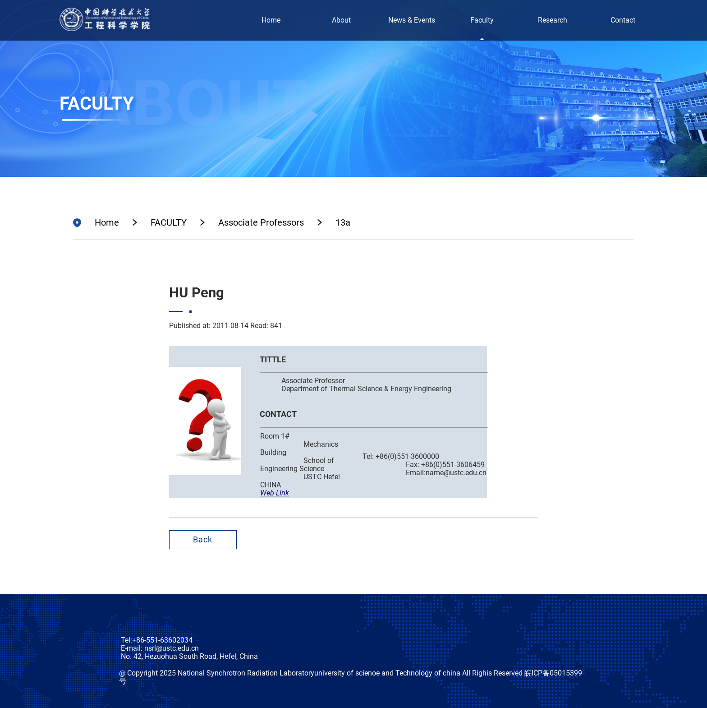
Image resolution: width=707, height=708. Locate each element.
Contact (623, 20)
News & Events (411, 20)
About (341, 20)
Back (202, 539)
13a (342, 222)
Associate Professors (261, 222)
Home (271, 20)
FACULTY (169, 222)
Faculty (482, 20)
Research (552, 20)
